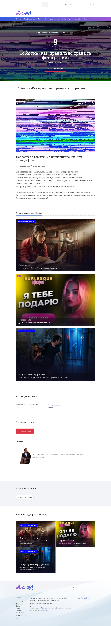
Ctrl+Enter (20, 612)
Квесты (18, 19)
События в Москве (25, 497)
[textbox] (29, 3)
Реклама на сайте (36, 598)
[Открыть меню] (93, 13)
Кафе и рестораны (52, 19)
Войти (92, 5)
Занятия (87, 19)
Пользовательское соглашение (48, 601)
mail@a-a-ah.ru (44, 610)
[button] (93, 101)
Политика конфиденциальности (41, 603)
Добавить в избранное (48, 33)
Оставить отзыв (55, 69)
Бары (40, 19)
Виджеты (33, 601)
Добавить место (49, 598)
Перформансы (29, 19)
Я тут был (68, 33)
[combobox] (29, 4)
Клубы (64, 19)
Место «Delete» (54, 405)
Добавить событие (63, 598)
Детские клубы (75, 19)
